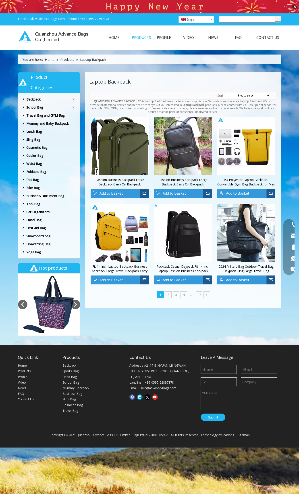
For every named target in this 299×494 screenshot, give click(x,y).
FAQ (21, 385)
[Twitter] (147, 388)
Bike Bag (33, 179)
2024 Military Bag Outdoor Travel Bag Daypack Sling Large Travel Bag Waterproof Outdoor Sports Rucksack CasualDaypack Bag (246, 259)
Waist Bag (34, 154)
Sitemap (244, 426)
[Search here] (247, 10)
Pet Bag (32, 170)
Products (24, 362)
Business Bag (72, 385)
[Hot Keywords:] (278, 10)
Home (22, 356)
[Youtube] (155, 388)
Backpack (33, 90)
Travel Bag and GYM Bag (45, 106)
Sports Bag (70, 362)
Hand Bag (34, 211)
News (22, 379)
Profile (22, 368)
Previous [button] (22, 295)
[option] (49, 296)
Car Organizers (38, 203)
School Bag (34, 98)
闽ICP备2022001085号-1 (151, 426)
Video (22, 373)
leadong (228, 426)
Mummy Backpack (75, 379)
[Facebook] (132, 388)
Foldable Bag (36, 162)
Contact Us (26, 390)
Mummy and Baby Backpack (47, 114)
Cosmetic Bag (37, 138)
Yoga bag (33, 243)
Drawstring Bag (38, 235)
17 (199, 286)
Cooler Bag (34, 146)
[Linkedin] (140, 388)
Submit (213, 408)
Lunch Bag (34, 122)
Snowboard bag (38, 227)
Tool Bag (33, 195)
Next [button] (75, 295)
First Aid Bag (36, 219)
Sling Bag (33, 130)
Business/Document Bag (45, 187)
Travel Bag (70, 401)
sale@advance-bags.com (47, 10)
